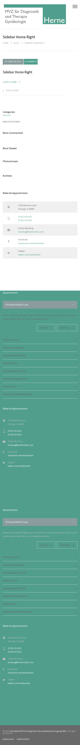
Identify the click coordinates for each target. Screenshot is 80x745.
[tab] (40, 305)
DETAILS (44, 327)
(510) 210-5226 (25, 220)
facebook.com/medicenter (31, 243)
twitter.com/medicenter (29, 254)
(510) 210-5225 (25, 216)
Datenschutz (23, 739)
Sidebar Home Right (17, 72)
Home (5, 43)
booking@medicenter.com (31, 231)
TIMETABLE (65, 327)
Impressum (8, 739)
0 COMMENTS (31, 61)
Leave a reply (10, 81)
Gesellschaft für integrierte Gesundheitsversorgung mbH (38, 731)
